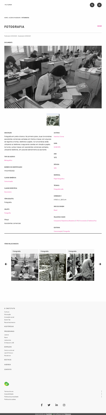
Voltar (99, 26)
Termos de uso (8, 391)
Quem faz (7, 320)
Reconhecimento (9, 322)
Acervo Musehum (14, 18)
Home (6, 18)
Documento (7, 192)
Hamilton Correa (59, 136)
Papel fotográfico (59, 178)
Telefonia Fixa (92, 221)
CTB (77, 221)
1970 (55, 168)
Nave (6, 337)
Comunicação (8, 181)
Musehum (7, 355)
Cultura (6, 312)
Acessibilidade (8, 394)
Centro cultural (9, 350)
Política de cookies (10, 399)
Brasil (55, 210)
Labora (6, 335)
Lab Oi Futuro (8, 353)
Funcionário (83, 221)
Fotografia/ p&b (58, 189)
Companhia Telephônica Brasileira (64, 221)
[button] (6, 264)
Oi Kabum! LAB (9, 343)
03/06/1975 (57, 147)
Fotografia (7, 213)
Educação (7, 314)
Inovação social (9, 317)
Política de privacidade (11, 396)
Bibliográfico (8, 160)
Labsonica (7, 340)
